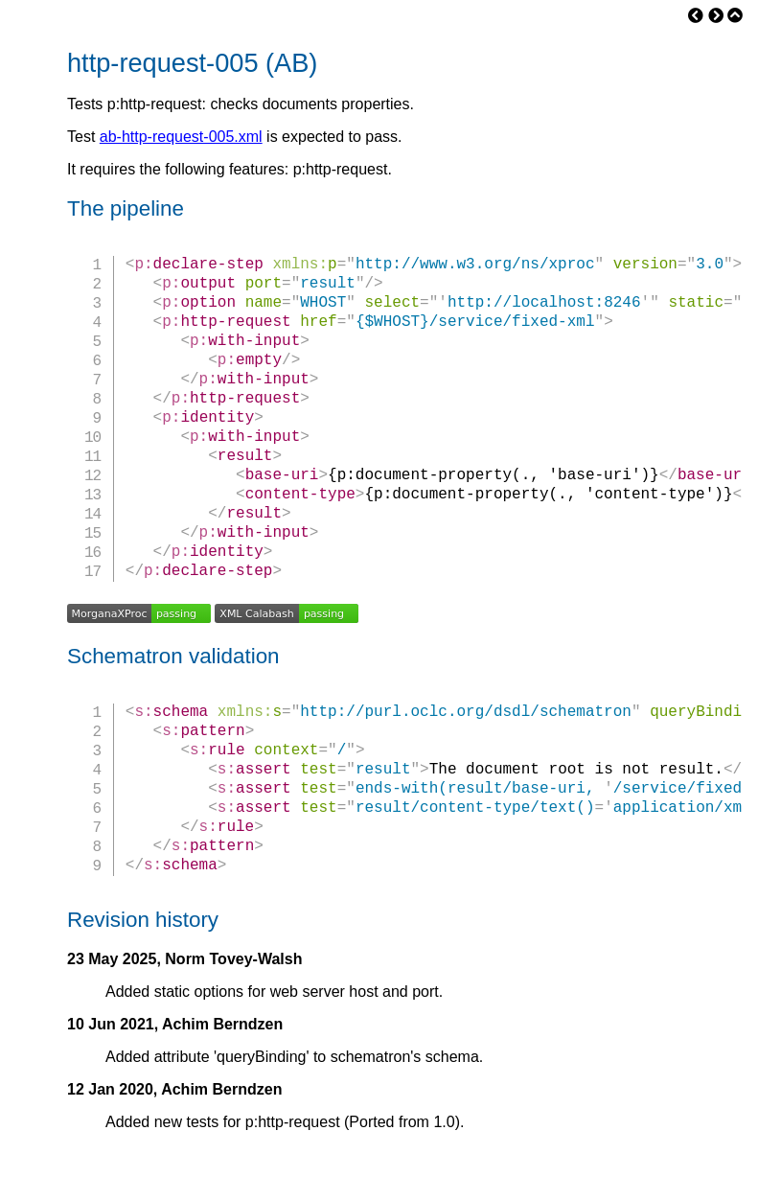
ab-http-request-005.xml (181, 136)
